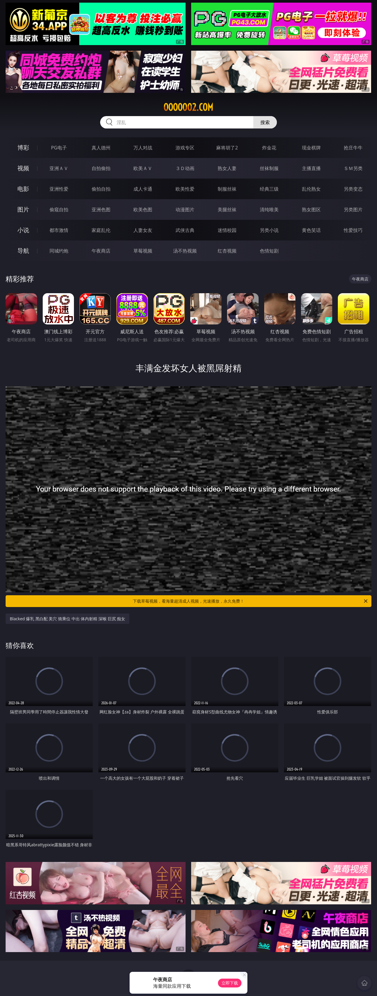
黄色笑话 (311, 230)
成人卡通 (142, 189)
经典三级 (269, 189)
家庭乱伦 (101, 230)
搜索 (265, 122)
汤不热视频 (185, 251)
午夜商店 (101, 251)
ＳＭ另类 (353, 168)
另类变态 (353, 189)
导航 (23, 251)
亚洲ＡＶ (58, 168)
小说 (23, 230)
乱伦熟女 (311, 189)
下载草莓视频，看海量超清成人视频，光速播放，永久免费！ (250, 601)
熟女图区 (311, 209)
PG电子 (59, 147)
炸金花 (269, 147)
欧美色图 (142, 209)
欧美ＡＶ (142, 168)
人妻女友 (142, 230)
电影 (23, 189)
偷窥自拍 (58, 209)
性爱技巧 (353, 230)
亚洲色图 (101, 209)
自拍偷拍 (101, 168)
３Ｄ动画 (185, 168)
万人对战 (142, 147)
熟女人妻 (227, 168)
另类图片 (353, 209)
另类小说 (269, 230)
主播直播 (311, 168)
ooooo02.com (188, 107)
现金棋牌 (311, 147)
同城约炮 (58, 251)
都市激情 (58, 230)
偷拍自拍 (101, 189)
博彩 (23, 147)
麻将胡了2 (227, 147)
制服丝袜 (227, 189)
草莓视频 (142, 251)
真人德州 (101, 147)
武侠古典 (185, 230)
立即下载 (229, 983)
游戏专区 (185, 147)
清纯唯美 (269, 209)
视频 (23, 168)
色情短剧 (269, 251)
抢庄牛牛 (353, 147)
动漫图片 (185, 209)
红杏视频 (227, 251)
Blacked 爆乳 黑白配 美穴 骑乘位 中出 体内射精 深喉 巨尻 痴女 (67, 618)
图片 (23, 209)
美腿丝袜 (227, 209)
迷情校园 (227, 230)
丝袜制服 (269, 168)
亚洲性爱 (58, 189)
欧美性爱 (185, 189)
